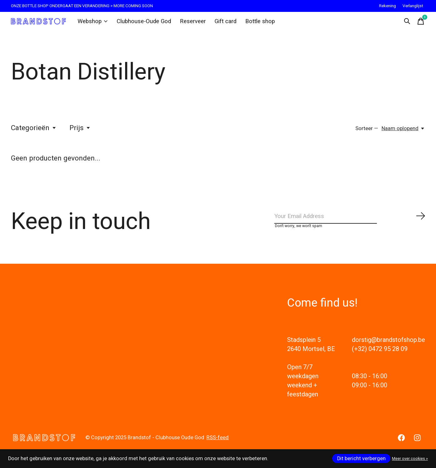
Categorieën (34, 131)
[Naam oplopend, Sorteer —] (403, 132)
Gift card (220, 23)
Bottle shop (254, 23)
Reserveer (188, 23)
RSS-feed (217, 445)
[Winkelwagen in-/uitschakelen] (419, 23)
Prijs (80, 131)
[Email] (350, 221)
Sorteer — (366, 132)
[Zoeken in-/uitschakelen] (405, 23)
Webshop (95, 23)
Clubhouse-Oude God (143, 23)
